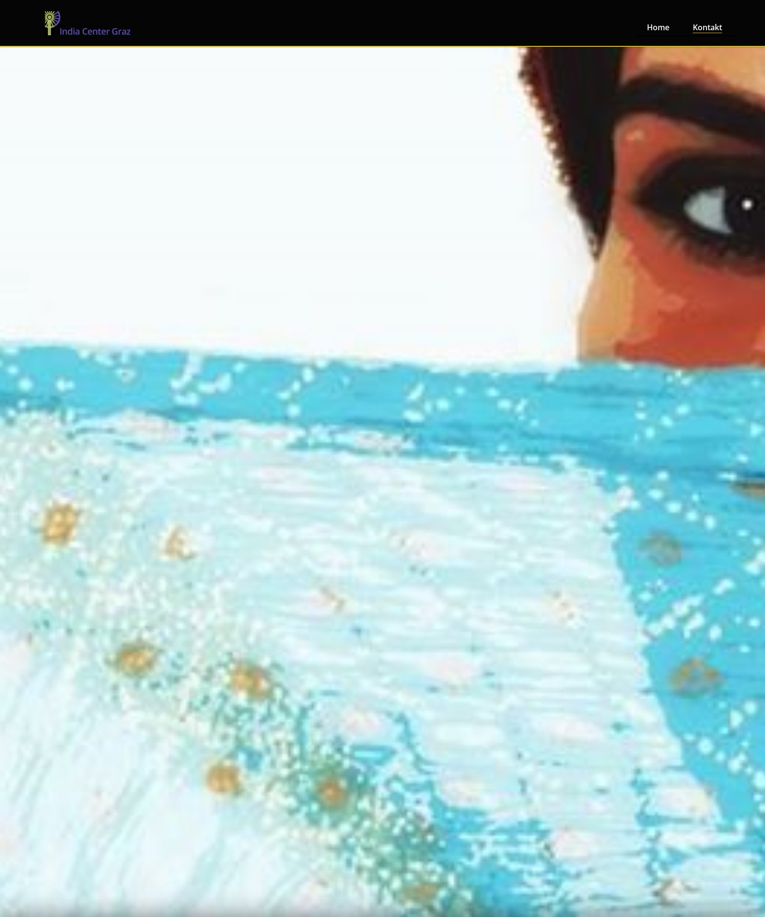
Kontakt (707, 27)
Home (658, 27)
